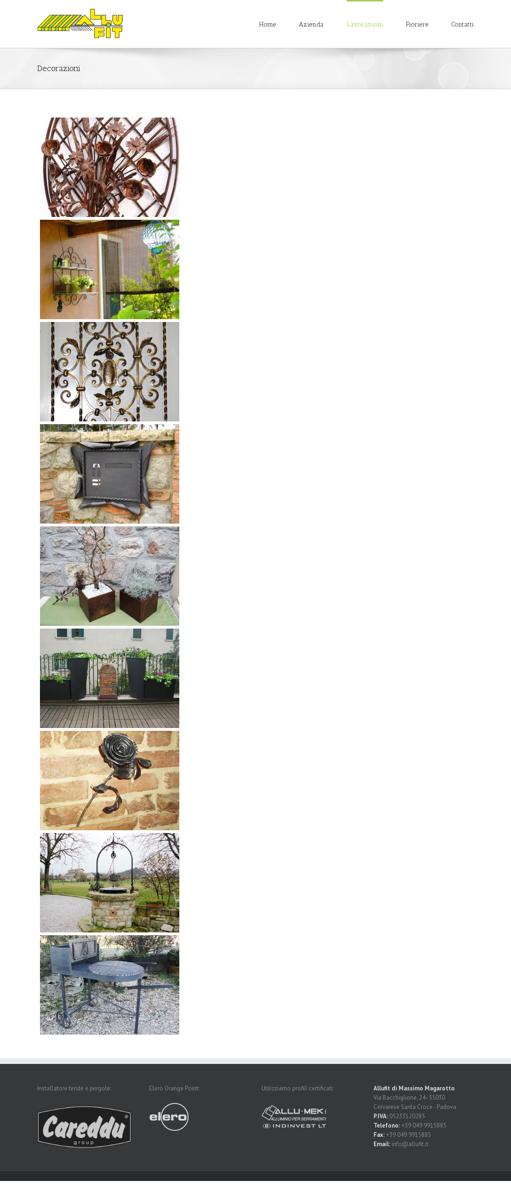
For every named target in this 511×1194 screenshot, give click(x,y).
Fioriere (417, 24)
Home (267, 24)
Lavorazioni (365, 24)
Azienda (311, 24)
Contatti (462, 24)
